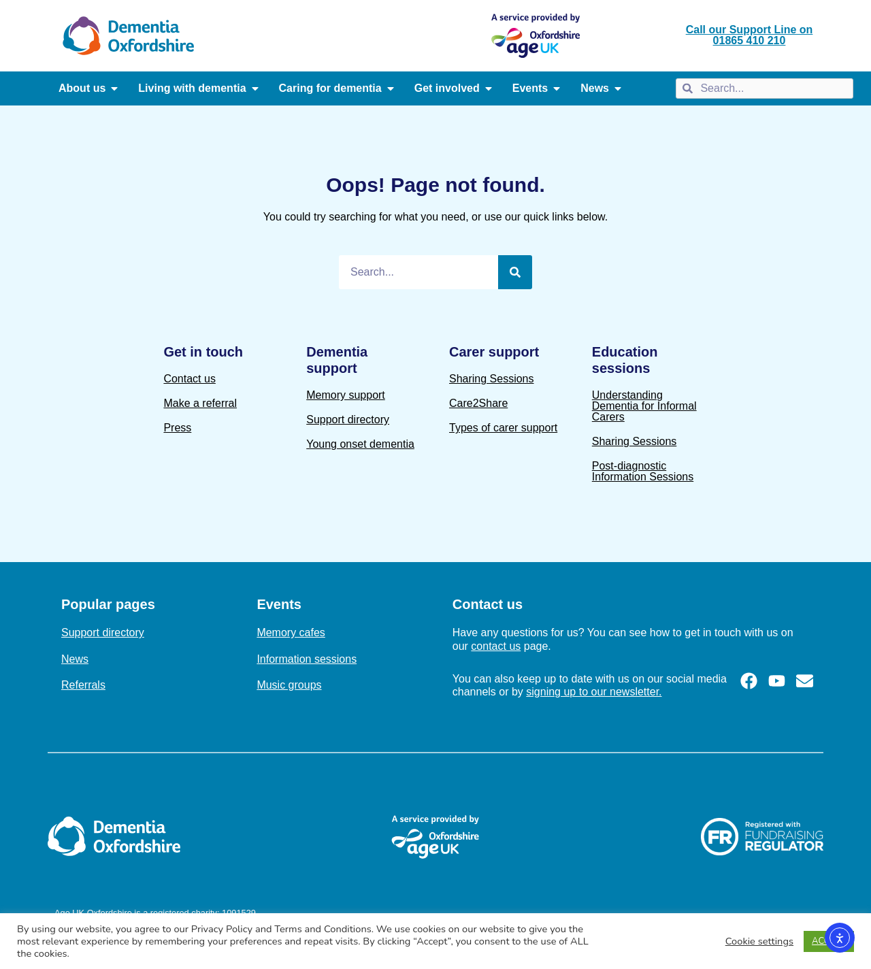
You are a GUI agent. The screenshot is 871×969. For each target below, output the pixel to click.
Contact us (189, 378)
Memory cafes (291, 632)
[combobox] (764, 88)
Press (177, 427)
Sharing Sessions (491, 378)
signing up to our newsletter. (593, 691)
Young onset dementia (360, 444)
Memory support (345, 395)
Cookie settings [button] (759, 941)
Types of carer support (503, 427)
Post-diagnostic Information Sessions (642, 471)
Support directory (347, 419)
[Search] (515, 272)
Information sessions (307, 659)
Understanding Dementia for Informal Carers (644, 406)
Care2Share (478, 403)
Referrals (83, 685)
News (74, 659)
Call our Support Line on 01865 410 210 (749, 35)
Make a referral (200, 403)
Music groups (289, 685)
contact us (496, 646)
